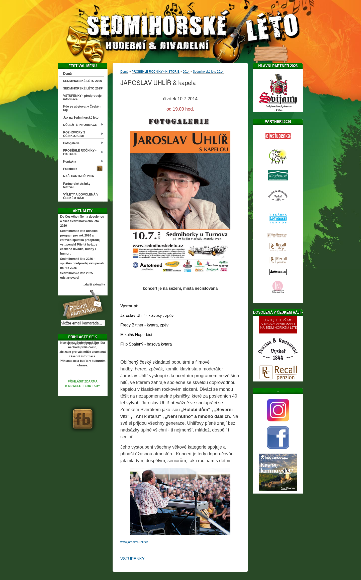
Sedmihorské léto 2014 (208, 71)
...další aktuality (94, 284)
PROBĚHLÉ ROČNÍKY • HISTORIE (80, 152)
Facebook (70, 169)
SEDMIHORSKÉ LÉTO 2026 (82, 81)
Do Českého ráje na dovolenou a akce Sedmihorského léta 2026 (82, 221)
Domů (67, 73)
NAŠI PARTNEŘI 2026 (78, 176)
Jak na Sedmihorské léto (81, 117)
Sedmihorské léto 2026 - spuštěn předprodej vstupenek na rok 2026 (82, 263)
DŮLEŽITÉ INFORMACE (80, 125)
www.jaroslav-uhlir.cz (134, 542)
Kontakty (69, 161)
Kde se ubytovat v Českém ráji (82, 108)
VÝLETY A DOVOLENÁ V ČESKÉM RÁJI (80, 196)
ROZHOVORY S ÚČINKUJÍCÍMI (74, 134)
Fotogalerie (71, 143)
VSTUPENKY (132, 559)
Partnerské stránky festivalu (76, 185)
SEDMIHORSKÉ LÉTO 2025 (82, 88)
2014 (186, 71)
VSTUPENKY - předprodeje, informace (82, 97)
